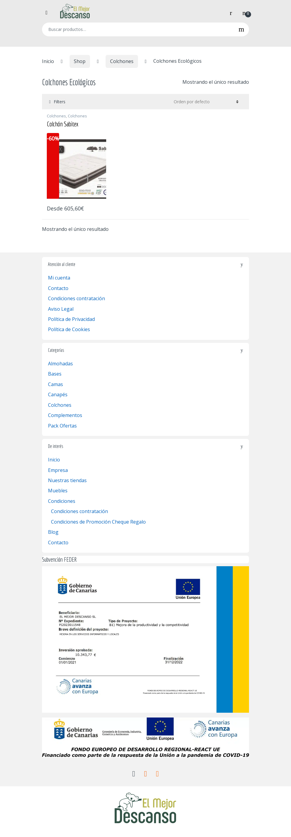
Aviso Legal (61, 309)
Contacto (58, 288)
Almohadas (60, 363)
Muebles (58, 490)
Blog (53, 532)
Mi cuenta (59, 277)
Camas (55, 384)
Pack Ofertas (62, 425)
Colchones (122, 61)
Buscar (241, 29)
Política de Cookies (69, 329)
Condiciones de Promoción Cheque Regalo (98, 521)
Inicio (48, 61)
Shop (80, 61)
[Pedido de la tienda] (205, 101)
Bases (55, 373)
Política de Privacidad (71, 319)
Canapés (58, 394)
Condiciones (61, 501)
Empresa (58, 470)
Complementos (65, 415)
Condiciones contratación (76, 298)
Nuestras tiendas (67, 480)
